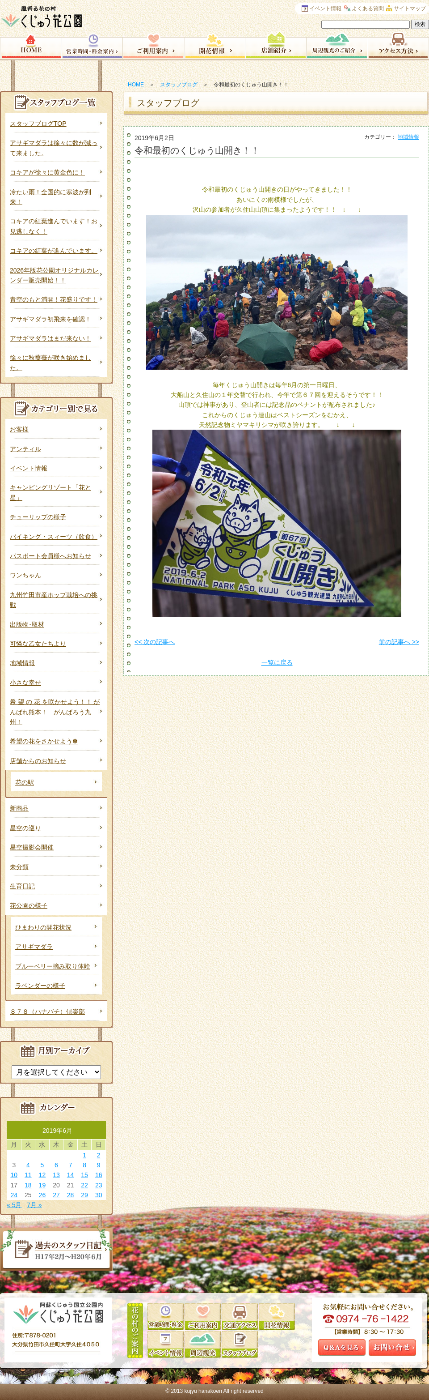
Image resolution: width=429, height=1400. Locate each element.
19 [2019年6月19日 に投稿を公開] (42, 1185)
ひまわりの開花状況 (43, 927)
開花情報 (215, 45)
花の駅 (24, 782)
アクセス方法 (398, 45)
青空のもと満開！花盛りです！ (53, 299)
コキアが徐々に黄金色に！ (47, 172)
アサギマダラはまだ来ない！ (50, 338)
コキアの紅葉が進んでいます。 (53, 250)
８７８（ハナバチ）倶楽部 (47, 1011)
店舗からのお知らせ (38, 760)
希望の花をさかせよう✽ (44, 741)
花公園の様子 (28, 905)
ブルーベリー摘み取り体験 (52, 966)
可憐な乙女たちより (38, 643)
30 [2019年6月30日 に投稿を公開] (98, 1195)
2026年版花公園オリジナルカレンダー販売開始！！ (54, 275)
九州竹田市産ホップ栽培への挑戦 (53, 599)
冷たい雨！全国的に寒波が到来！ (50, 196)
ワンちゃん (25, 575)
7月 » (34, 1204)
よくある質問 (368, 8)
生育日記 (22, 886)
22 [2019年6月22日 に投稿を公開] (84, 1185)
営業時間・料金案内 (92, 45)
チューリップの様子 (38, 517)
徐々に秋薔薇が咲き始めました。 (50, 362)
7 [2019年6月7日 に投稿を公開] (70, 1165)
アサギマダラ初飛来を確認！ (50, 319)
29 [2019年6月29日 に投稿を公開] (84, 1195)
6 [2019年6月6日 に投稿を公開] (56, 1165)
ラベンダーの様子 (40, 985)
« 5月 (14, 1204)
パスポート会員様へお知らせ (50, 555)
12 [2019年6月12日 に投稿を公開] (42, 1174)
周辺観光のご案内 (337, 45)
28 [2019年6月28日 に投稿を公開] (70, 1195)
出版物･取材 (27, 624)
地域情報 (408, 137)
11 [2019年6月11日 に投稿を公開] (28, 1174)
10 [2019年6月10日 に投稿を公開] (13, 1174)
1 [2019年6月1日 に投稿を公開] (84, 1155)
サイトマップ (410, 8)
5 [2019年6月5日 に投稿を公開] (42, 1165)
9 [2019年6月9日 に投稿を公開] (99, 1165)
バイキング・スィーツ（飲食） (53, 536)
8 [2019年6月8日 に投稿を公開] (84, 1165)
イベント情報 (28, 468)
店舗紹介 (275, 45)
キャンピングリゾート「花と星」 (50, 492)
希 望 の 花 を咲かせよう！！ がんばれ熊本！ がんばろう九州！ (55, 712)
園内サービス (153, 45)
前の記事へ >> (399, 641)
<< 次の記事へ (155, 641)
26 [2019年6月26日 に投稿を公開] (42, 1195)
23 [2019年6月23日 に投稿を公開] (98, 1185)
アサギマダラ (34, 946)
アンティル (25, 448)
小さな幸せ (25, 682)
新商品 (19, 808)
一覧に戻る (277, 662)
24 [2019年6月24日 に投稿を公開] (13, 1195)
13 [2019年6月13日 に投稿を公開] (56, 1174)
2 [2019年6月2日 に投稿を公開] (99, 1155)
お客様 (19, 429)
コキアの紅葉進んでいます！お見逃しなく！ (53, 226)
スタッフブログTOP (38, 123)
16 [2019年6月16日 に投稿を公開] (98, 1174)
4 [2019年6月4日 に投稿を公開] (28, 1165)
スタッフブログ (179, 84)
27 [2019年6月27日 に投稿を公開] (56, 1195)
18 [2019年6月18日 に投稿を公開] (28, 1185)
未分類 (19, 867)
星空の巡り (25, 828)
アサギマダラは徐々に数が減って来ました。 (53, 147)
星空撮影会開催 (32, 847)
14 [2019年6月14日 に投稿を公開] (70, 1174)
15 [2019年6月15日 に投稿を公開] (84, 1174)
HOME (136, 84)
